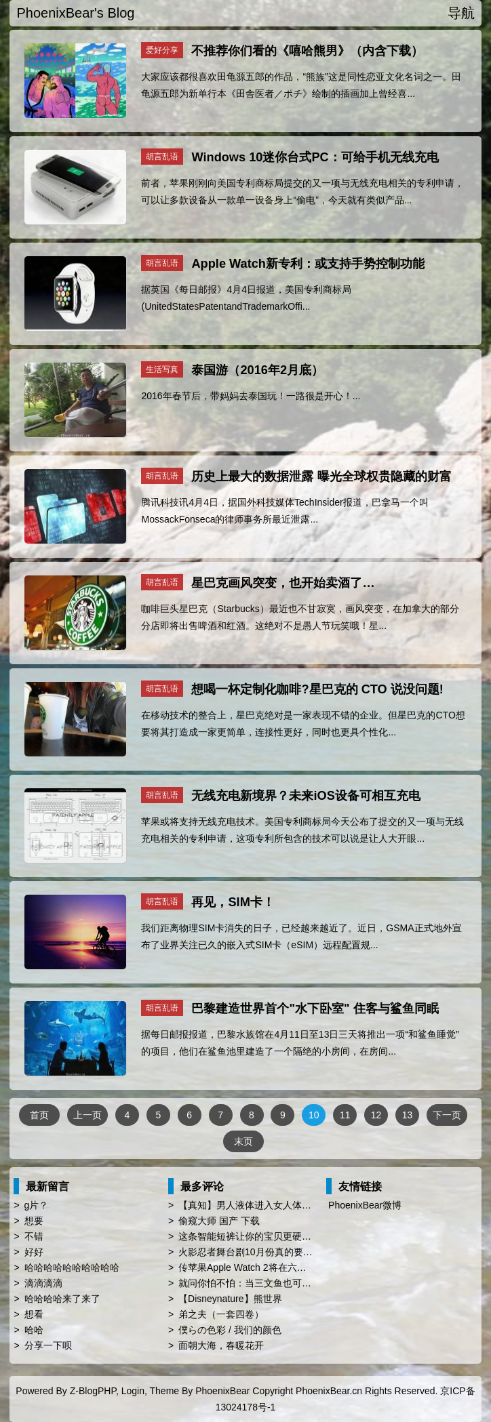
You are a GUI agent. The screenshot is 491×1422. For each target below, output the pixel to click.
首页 (39, 1115)
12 (376, 1115)
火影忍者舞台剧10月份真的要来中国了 (259, 1251)
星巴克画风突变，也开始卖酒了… (282, 583)
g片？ (36, 1205)
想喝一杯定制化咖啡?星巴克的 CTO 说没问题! (317, 689)
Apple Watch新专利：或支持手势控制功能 (307, 263)
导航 (461, 12)
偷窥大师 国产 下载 (219, 1220)
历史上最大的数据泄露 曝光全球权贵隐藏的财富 (321, 476)
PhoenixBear (222, 1390)
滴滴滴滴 (43, 1283)
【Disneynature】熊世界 (230, 1298)
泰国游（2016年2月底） (257, 370)
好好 (33, 1251)
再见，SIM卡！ (232, 902)
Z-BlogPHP (93, 1390)
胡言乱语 (162, 156)
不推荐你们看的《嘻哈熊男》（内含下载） (307, 51)
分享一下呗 (48, 1345)
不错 (33, 1236)
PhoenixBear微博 (364, 1205)
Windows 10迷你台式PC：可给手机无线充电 (314, 157)
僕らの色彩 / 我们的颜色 (229, 1329)
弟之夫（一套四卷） (221, 1314)
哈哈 (33, 1329)
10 (314, 1115)
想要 (33, 1220)
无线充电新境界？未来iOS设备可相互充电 (305, 796)
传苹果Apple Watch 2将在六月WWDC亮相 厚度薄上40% (297, 1267)
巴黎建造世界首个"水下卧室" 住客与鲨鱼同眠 (314, 1008)
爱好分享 (162, 50)
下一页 (447, 1115)
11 (345, 1115)
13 (407, 1115)
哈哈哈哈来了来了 (62, 1298)
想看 (33, 1314)
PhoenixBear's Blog (75, 12)
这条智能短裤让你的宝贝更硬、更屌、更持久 (273, 1236)
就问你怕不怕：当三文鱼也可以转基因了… (268, 1283)
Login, (134, 1390)
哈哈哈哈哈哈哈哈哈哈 (71, 1267)
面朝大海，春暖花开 (221, 1345)
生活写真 (162, 369)
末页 (243, 1141)
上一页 (87, 1115)
